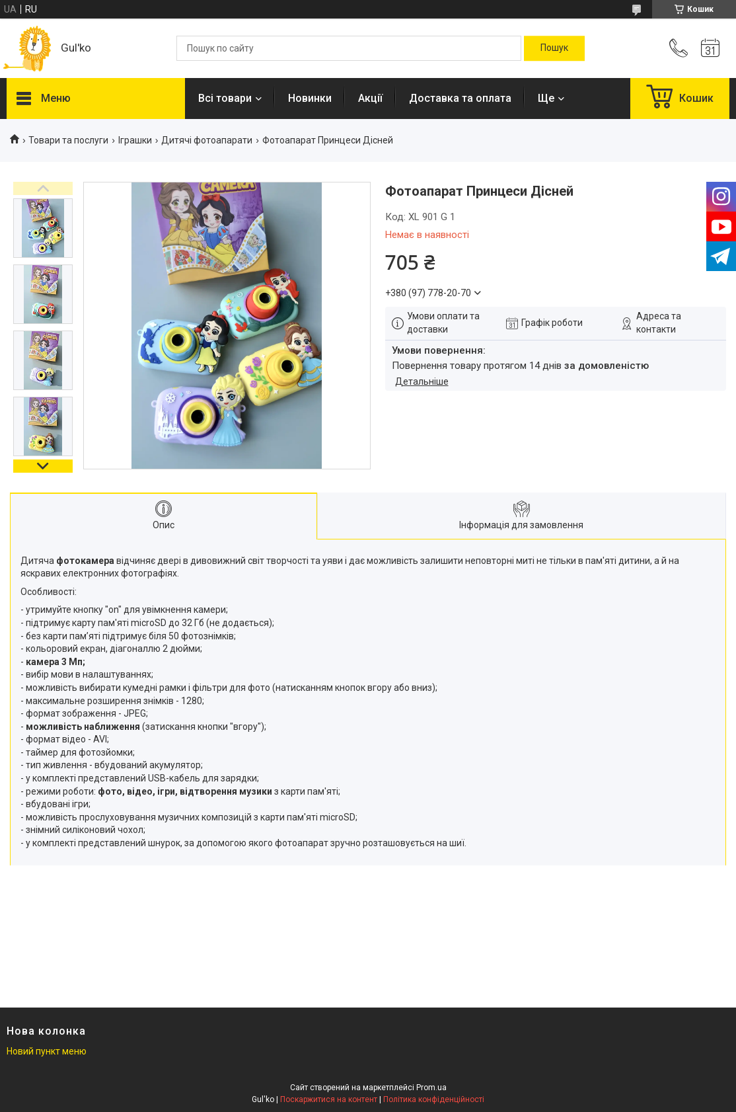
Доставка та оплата (460, 98)
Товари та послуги (68, 140)
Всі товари (225, 98)
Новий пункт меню (47, 1051)
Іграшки (135, 140)
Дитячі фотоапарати (206, 140)
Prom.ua (431, 1087)
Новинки (310, 98)
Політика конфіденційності (433, 1099)
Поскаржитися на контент (328, 1099)
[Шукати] (554, 48)
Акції (370, 98)
